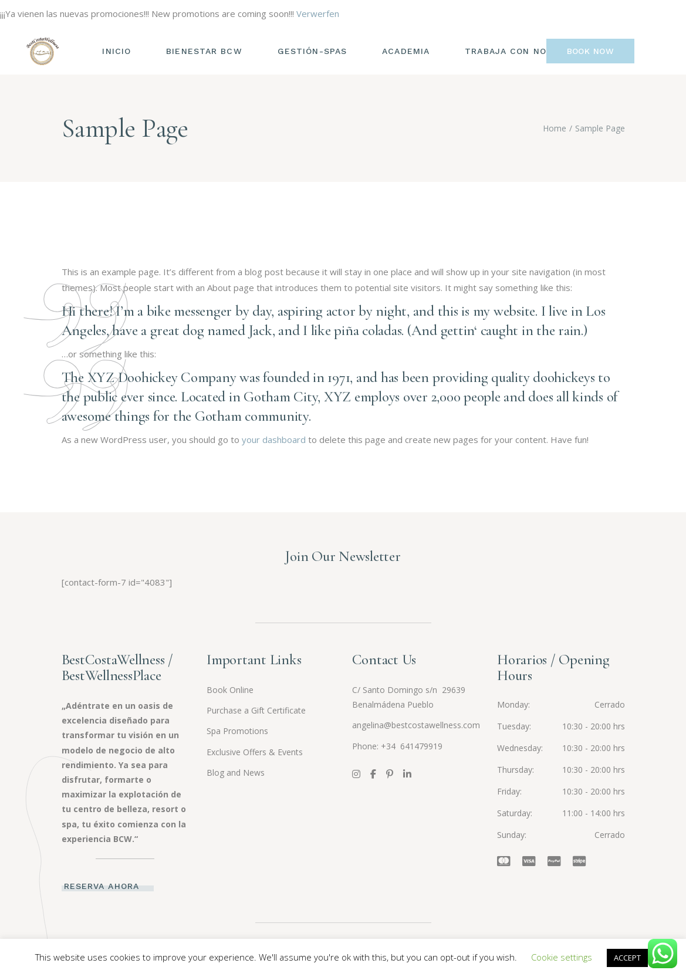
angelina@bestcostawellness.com (416, 725)
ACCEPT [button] (627, 957)
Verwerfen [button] (317, 13)
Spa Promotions (237, 730)
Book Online (230, 689)
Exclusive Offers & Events (255, 752)
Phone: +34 (375, 746)
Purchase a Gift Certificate (256, 710)
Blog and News (236, 772)
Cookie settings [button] (561, 957)
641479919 (420, 746)
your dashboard (274, 439)
